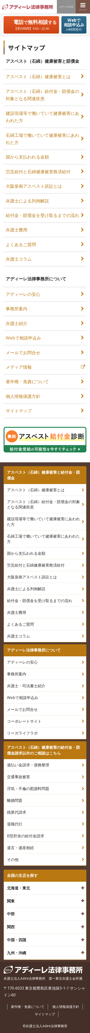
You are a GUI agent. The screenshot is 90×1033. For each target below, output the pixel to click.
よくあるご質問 (21, 244)
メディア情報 (19, 367)
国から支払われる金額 (27, 157)
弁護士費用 (16, 230)
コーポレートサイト (24, 721)
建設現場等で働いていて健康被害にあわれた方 (42, 117)
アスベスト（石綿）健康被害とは (38, 76)
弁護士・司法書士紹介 (26, 685)
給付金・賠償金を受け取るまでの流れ (42, 215)
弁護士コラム (19, 259)
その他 (12, 859)
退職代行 (14, 824)
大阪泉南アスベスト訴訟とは (34, 186)
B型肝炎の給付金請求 (25, 836)
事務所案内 (16, 309)
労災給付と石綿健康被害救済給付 (38, 171)
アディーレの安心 (23, 294)
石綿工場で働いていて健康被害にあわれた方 (42, 139)
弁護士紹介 (16, 323)
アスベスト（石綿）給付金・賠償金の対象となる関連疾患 (42, 95)
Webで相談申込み (23, 338)
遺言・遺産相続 (20, 847)
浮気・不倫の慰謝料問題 (28, 788)
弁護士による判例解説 (27, 201)
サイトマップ (19, 411)
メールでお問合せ (23, 352)
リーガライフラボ (22, 733)
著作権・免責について (27, 381)
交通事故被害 (18, 776)
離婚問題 (14, 800)
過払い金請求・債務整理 (28, 765)
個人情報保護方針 (23, 396)
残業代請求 (16, 812)
